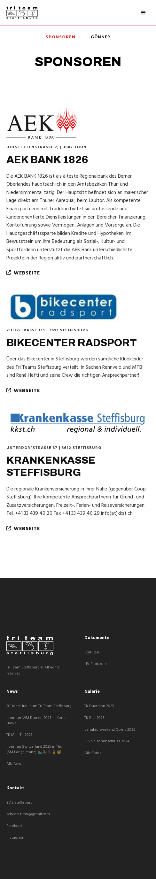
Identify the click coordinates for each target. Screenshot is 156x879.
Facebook (14, 826)
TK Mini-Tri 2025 (19, 735)
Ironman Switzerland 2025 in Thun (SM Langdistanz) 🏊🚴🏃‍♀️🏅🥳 (35, 749)
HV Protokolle (95, 664)
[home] (22, 12)
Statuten (91, 652)
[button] (143, 12)
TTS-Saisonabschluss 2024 (106, 741)
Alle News (14, 764)
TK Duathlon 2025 (99, 706)
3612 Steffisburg (19, 803)
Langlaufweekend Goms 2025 (109, 730)
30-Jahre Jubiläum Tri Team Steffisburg (39, 706)
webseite (23, 273)
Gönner (100, 37)
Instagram (15, 838)
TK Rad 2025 (94, 718)
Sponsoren (60, 37)
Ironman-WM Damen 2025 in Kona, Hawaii (36, 720)
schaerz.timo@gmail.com (28, 814)
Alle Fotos (92, 753)
